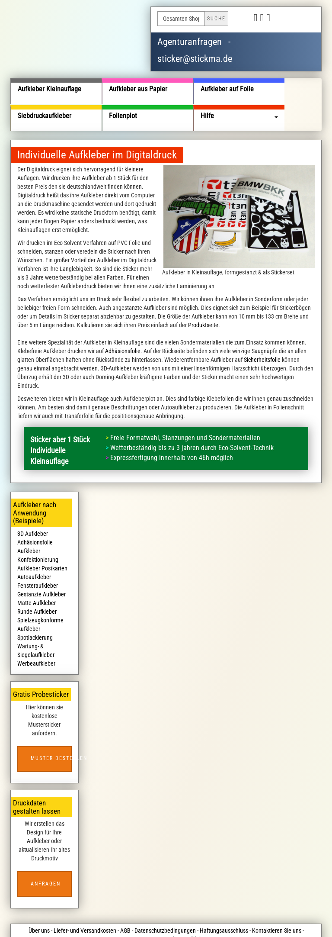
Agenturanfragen (189, 41)
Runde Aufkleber (37, 585)
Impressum (138, 912)
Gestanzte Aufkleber (41, 567)
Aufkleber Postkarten (42, 541)
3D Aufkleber (32, 507)
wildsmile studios (209, 921)
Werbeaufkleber (36, 637)
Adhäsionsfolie (35, 515)
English (304, 18)
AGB (125, 904)
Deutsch (284, 18)
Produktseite (203, 298)
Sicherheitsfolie (262, 333)
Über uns (39, 904)
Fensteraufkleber (37, 559)
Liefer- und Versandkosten (85, 904)
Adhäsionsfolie (122, 324)
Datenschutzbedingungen (165, 904)
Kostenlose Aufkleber (181, 912)
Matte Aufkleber (36, 576)
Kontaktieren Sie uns (276, 904)
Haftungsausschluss (224, 904)
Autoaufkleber (34, 550)
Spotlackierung (35, 611)
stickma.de (115, 921)
